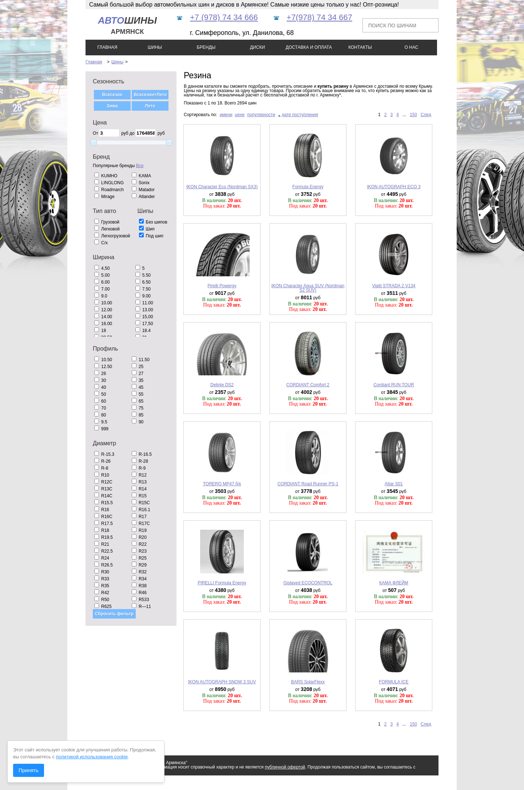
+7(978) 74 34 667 (319, 17)
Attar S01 (394, 483)
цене (240, 114)
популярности (261, 114)
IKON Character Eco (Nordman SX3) (222, 186)
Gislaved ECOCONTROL (308, 582)
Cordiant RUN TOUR (393, 384)
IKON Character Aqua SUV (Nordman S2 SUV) (308, 288)
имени (226, 114)
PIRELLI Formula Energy (222, 582)
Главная (94, 61)
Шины (117, 61)
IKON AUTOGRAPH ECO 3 (393, 186)
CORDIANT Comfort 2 (307, 384)
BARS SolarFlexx (308, 681)
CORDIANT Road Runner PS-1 (307, 483)
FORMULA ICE (393, 681)
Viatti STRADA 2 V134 (393, 285)
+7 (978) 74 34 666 (224, 17)
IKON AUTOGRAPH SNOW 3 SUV (222, 681)
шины (127, 25)
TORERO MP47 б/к (222, 483)
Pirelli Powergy (221, 285)
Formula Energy (307, 186)
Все (140, 165)
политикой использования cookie (92, 756)
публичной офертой (285, 767)
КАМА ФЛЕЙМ (393, 582)
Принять (29, 770)
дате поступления (300, 114)
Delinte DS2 (222, 384)
